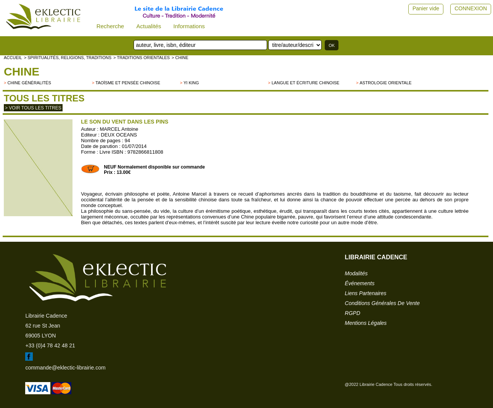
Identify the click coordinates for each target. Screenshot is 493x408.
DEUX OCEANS (119, 135)
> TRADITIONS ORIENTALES (141, 57)
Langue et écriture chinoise (306, 82)
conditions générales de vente (382, 303)
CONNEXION (470, 8)
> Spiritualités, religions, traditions (67, 57)
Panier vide (425, 8)
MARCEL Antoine (119, 129)
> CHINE (180, 57)
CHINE (21, 71)
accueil (13, 57)
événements (360, 283)
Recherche (110, 26)
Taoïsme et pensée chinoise (127, 82)
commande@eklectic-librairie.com (65, 368)
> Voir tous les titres (33, 108)
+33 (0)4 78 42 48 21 (50, 345)
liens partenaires (366, 293)
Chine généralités (29, 82)
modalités (356, 273)
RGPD (352, 313)
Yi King (191, 82)
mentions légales (366, 323)
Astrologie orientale (385, 82)
